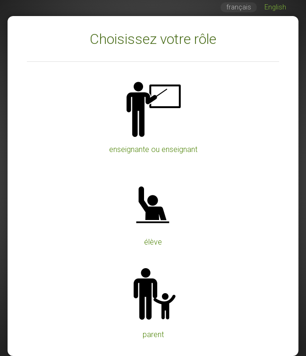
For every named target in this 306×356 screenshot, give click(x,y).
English (275, 7)
